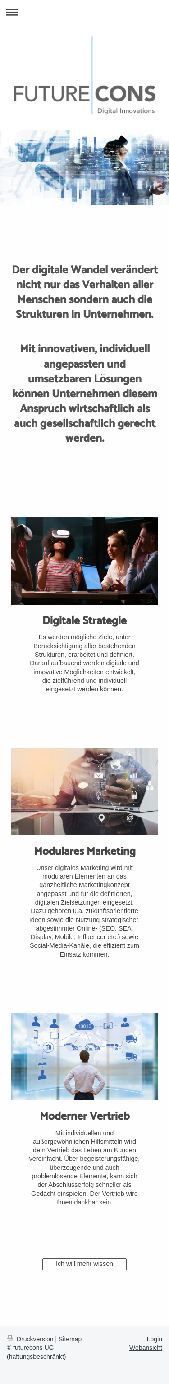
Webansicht (145, 1347)
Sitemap (70, 1339)
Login (154, 1339)
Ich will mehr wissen (84, 1263)
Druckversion (31, 1339)
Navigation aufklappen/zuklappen (84, 12)
